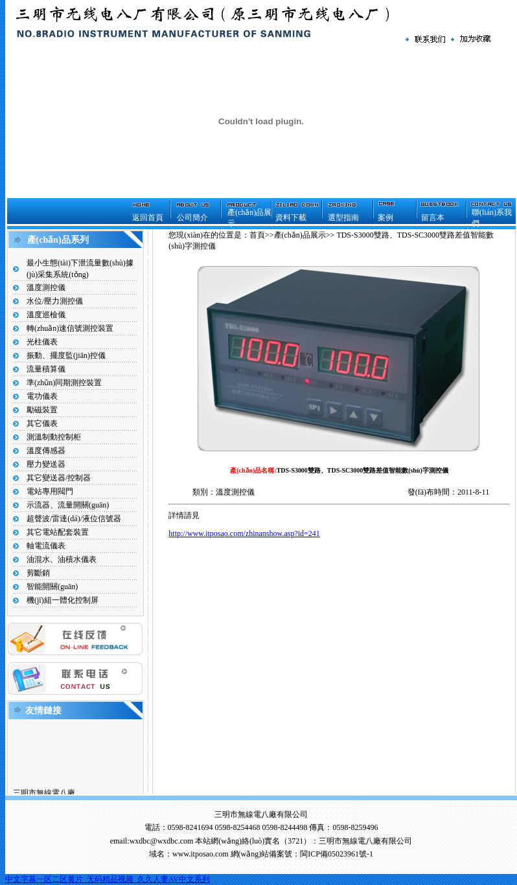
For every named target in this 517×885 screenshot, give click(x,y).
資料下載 (290, 217)
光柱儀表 (42, 341)
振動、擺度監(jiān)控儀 (66, 355)
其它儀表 (42, 423)
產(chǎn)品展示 (300, 235)
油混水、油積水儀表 (62, 559)
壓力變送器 (46, 464)
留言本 (432, 217)
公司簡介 (192, 217)
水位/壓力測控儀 (55, 301)
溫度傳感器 (46, 450)
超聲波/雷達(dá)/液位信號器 (74, 518)
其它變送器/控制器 (59, 477)
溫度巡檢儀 (46, 314)
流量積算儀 (46, 369)
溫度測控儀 (46, 287)
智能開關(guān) (52, 586)
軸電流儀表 (46, 545)
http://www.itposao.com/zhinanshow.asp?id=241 (244, 533)
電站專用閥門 (50, 491)
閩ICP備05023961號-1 (336, 853)
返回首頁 (147, 217)
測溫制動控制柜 (54, 437)
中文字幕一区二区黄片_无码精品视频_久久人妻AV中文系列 (107, 879)
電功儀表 (42, 396)
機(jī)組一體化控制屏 (62, 600)
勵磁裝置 (42, 409)
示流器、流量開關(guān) (68, 505)
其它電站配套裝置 (58, 532)
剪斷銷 (38, 572)
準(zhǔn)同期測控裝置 (64, 382)
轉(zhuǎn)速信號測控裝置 (70, 328)
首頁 (257, 235)
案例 (385, 217)
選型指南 (343, 217)
